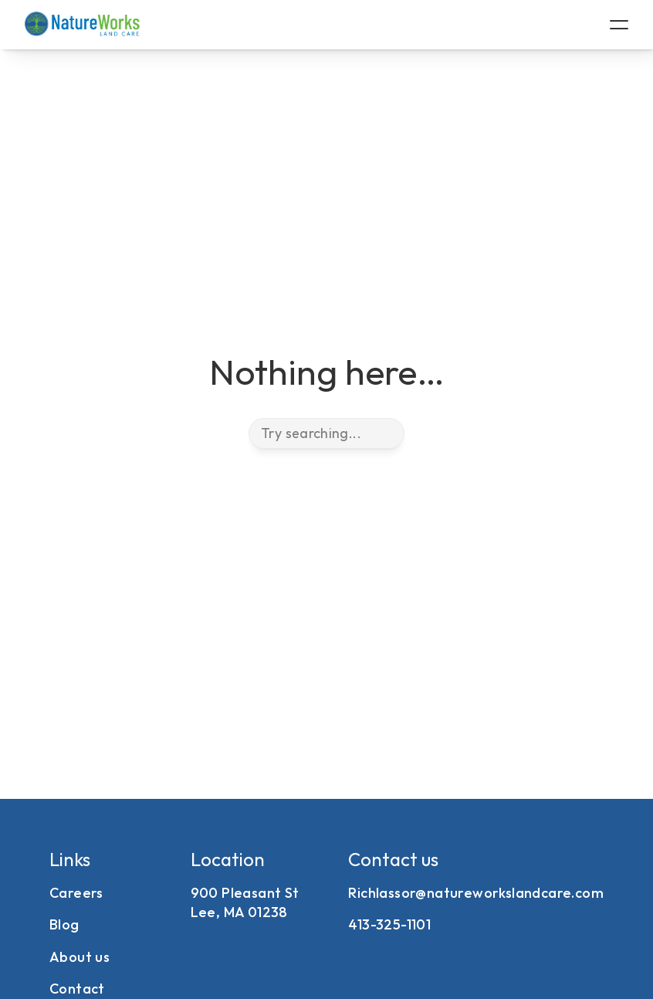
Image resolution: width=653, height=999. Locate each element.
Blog (64, 924)
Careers (76, 893)
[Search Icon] (326, 433)
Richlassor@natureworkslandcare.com (476, 893)
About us (79, 957)
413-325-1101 (389, 924)
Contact (77, 988)
